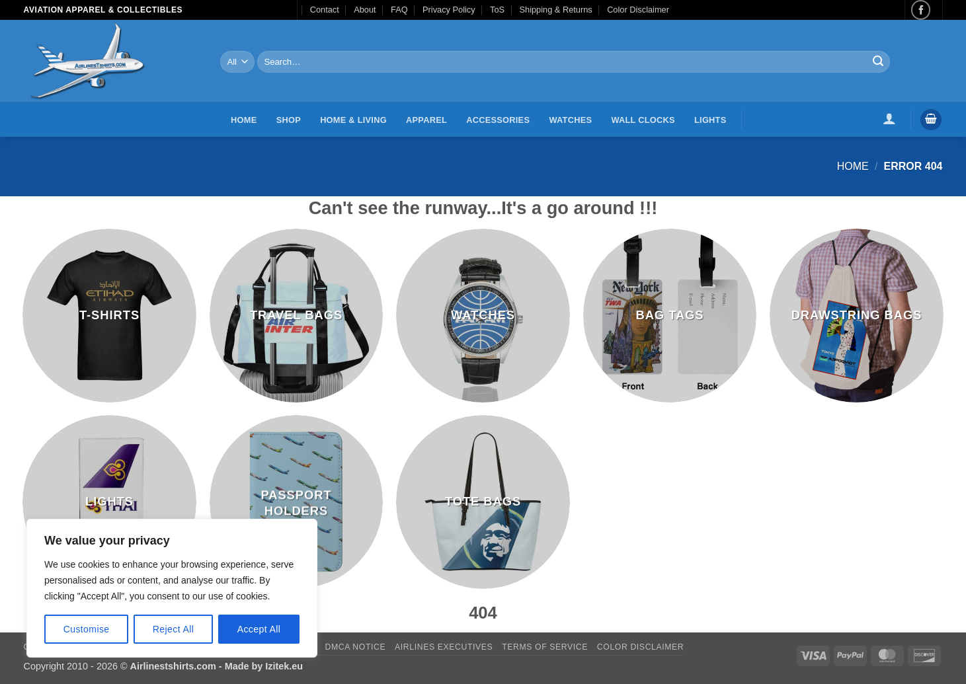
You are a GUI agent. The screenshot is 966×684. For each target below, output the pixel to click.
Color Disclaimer (638, 10)
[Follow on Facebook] (920, 9)
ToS (497, 10)
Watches (570, 120)
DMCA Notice (355, 647)
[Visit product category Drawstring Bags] (857, 315)
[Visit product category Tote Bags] (483, 502)
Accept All (259, 629)
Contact (324, 10)
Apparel (426, 120)
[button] (889, 118)
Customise (86, 629)
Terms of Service (545, 647)
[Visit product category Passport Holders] (296, 502)
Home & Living (353, 120)
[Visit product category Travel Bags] (296, 315)
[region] (171, 588)
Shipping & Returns (555, 10)
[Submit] (878, 62)
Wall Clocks (642, 120)
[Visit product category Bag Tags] (670, 315)
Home (244, 120)
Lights (710, 120)
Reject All (173, 629)
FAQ (399, 10)
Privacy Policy (449, 10)
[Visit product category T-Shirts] (109, 315)
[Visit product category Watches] (483, 315)
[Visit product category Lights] (109, 502)
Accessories (498, 120)
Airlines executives (444, 647)
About (365, 10)
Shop (288, 120)
